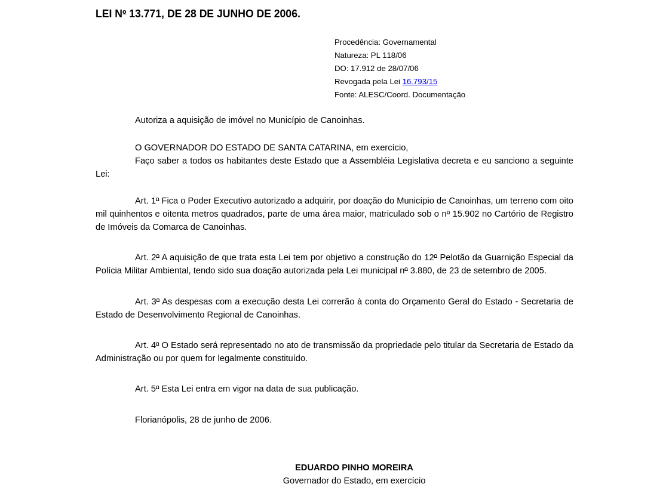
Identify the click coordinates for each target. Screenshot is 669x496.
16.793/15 (420, 81)
